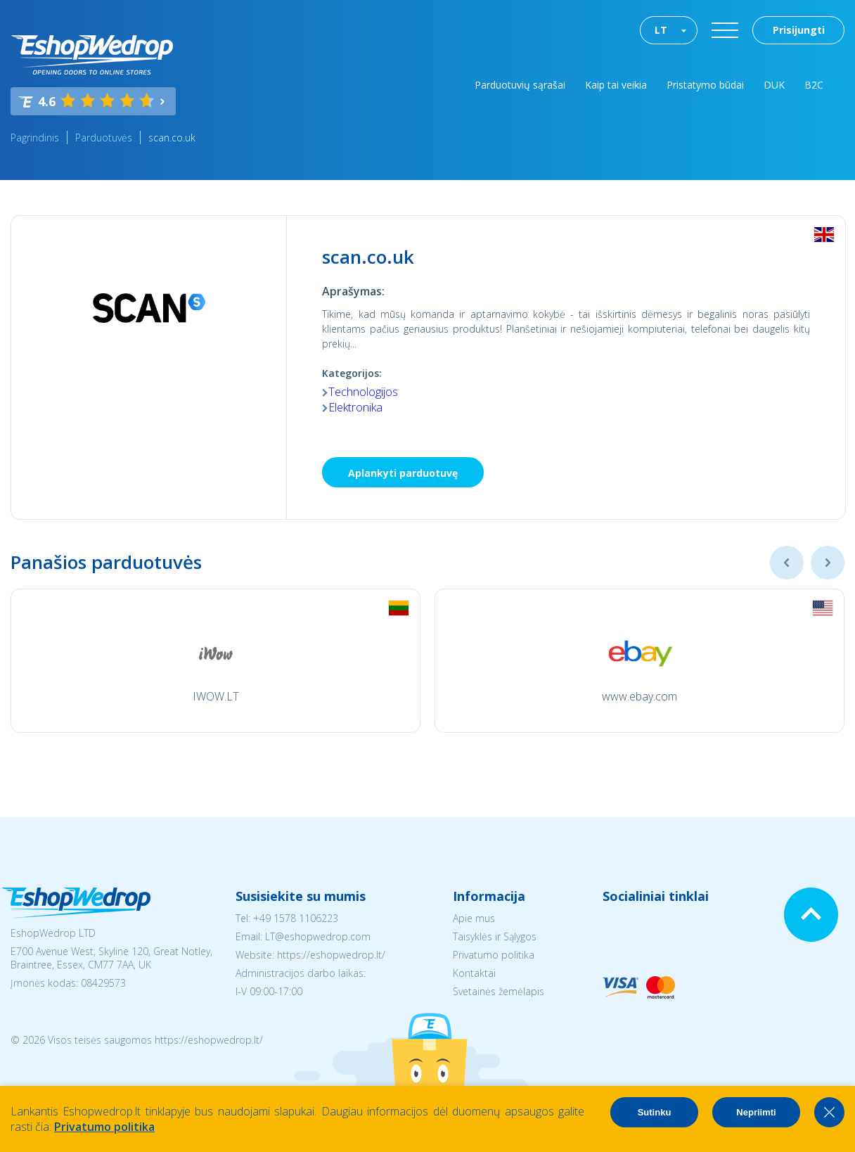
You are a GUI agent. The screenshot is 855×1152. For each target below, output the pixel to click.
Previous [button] (787, 563)
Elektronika (355, 407)
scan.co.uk (171, 137)
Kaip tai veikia (616, 84)
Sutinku (654, 1112)
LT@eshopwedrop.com (318, 936)
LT (661, 30)
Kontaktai (474, 973)
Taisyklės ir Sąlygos (494, 936)
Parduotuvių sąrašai (520, 84)
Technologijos (363, 391)
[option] (215, 661)
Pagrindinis (35, 137)
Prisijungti (799, 30)
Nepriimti (756, 1112)
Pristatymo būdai (705, 84)
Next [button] (827, 563)
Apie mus (474, 918)
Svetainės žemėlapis (498, 991)
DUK (774, 84)
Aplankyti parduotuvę (403, 473)
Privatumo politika (493, 954)
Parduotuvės (103, 137)
